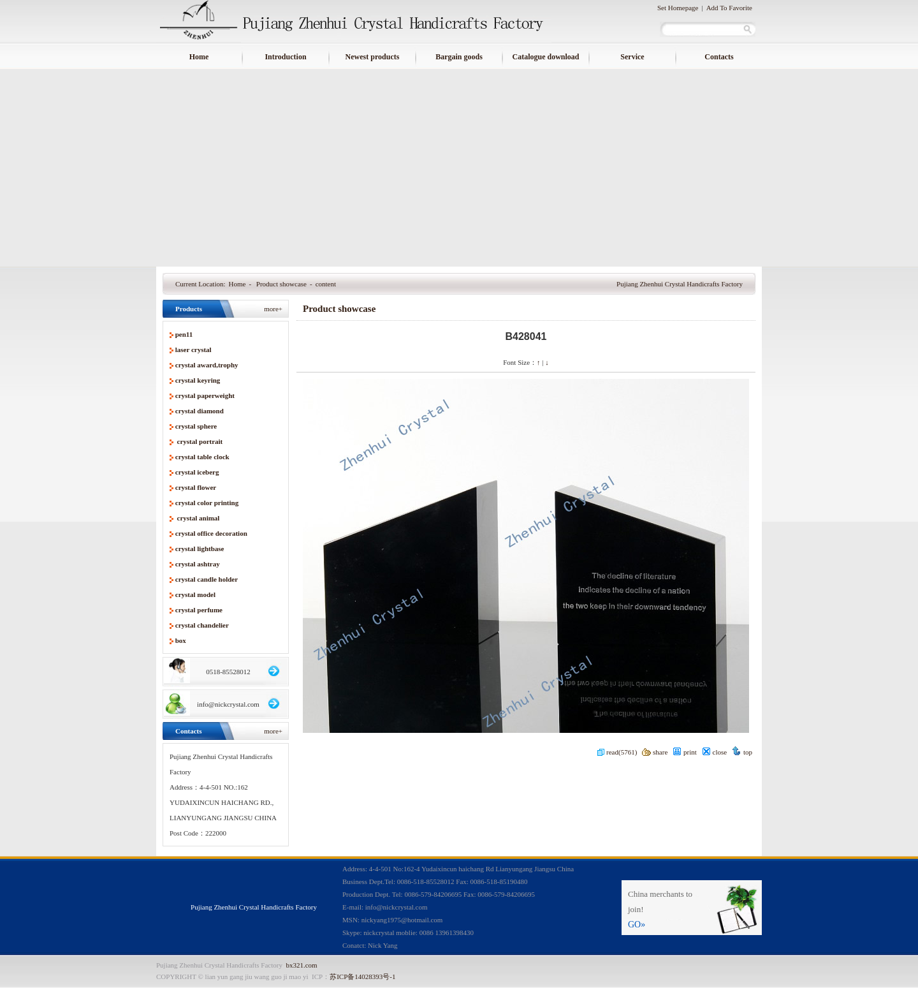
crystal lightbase (199, 548)
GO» (636, 924)
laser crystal (193, 349)
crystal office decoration (211, 533)
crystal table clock (202, 457)
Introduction (285, 56)
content (326, 284)
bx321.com (301, 965)
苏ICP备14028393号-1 (362, 976)
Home (199, 56)
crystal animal (197, 518)
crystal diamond (199, 411)
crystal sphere (196, 426)
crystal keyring (198, 380)
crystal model (195, 594)
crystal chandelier (202, 625)
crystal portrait (199, 441)
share (654, 752)
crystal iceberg (197, 472)
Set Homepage (677, 7)
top (742, 752)
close (714, 752)
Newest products (373, 56)
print (685, 752)
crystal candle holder (206, 579)
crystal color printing (206, 502)
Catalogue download (545, 56)
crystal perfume (198, 610)
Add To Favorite (729, 7)
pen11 (184, 334)
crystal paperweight (205, 395)
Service (632, 56)
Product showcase (281, 284)
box (180, 640)
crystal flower (195, 487)
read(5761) (617, 752)
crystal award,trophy (206, 365)
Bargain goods (459, 56)
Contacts (718, 56)
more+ (273, 309)
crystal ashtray (197, 564)
